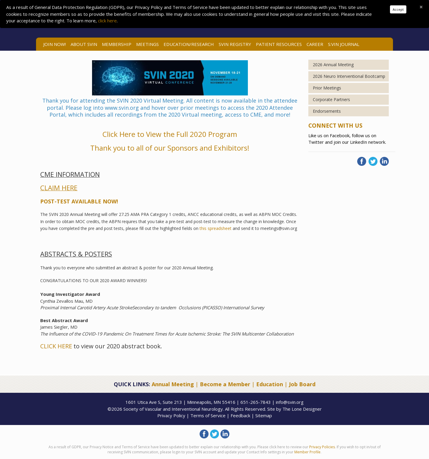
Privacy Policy (171, 415)
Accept (398, 9)
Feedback (240, 415)
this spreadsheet (214, 228)
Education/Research (189, 44)
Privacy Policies (322, 446)
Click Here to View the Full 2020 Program (169, 134)
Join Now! (54, 44)
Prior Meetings (327, 88)
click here (107, 21)
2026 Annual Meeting (333, 64)
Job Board (302, 384)
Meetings (147, 44)
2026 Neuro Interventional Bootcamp (349, 76)
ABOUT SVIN (84, 44)
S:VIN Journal (343, 44)
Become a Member (225, 384)
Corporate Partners (331, 99)
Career (315, 44)
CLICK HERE (56, 346)
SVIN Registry (235, 44)
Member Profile (307, 452)
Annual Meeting (173, 384)
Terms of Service (208, 415)
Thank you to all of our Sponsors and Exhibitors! (169, 148)
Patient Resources (279, 44)
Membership (116, 44)
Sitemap (263, 415)
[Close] (421, 6)
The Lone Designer (302, 409)
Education (269, 384)
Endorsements (327, 111)
